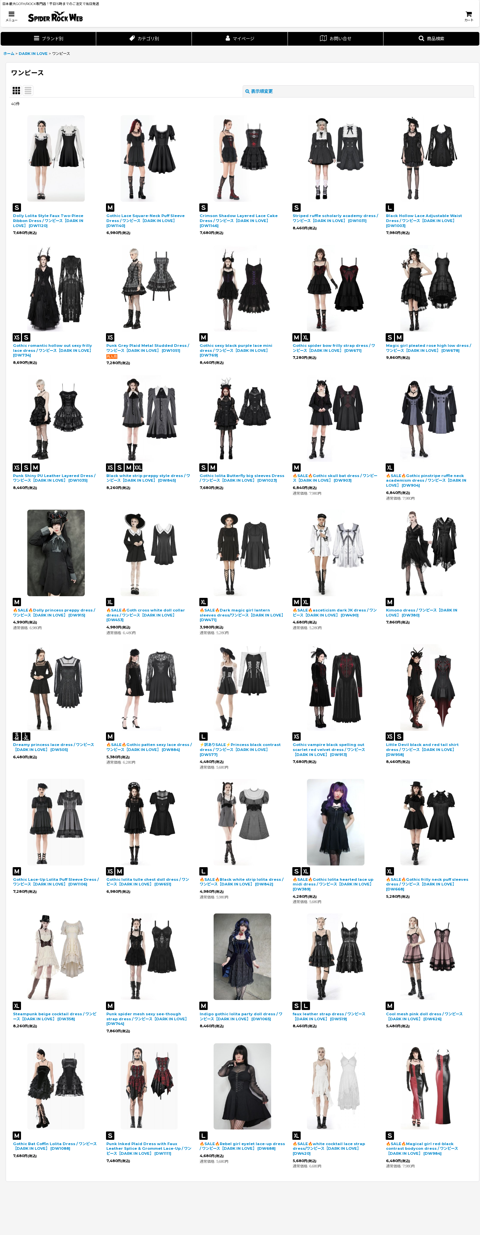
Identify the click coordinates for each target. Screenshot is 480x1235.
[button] (11, 16)
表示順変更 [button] (259, 91)
